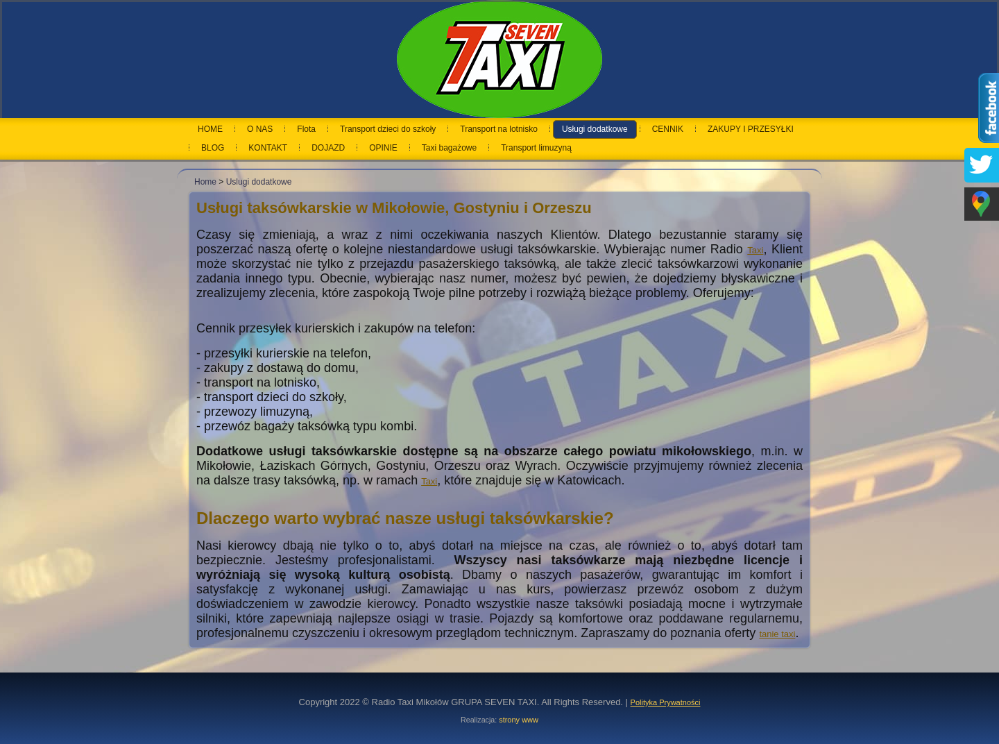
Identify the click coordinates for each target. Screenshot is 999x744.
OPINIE (383, 148)
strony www (518, 720)
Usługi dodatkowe (595, 129)
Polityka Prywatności (666, 702)
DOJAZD (328, 148)
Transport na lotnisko (499, 129)
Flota (306, 129)
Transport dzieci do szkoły (388, 129)
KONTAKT (267, 148)
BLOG (212, 148)
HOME (210, 129)
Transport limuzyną (536, 148)
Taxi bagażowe (449, 148)
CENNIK (667, 129)
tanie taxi (777, 634)
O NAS (260, 129)
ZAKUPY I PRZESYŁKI (751, 129)
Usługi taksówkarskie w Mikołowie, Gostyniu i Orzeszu (394, 208)
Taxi (755, 250)
